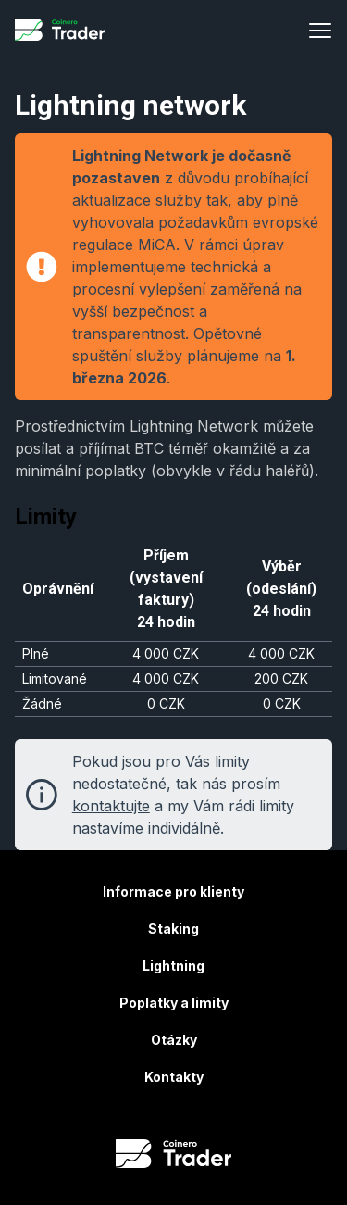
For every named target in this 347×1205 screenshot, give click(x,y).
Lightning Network (194, 426)
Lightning (173, 965)
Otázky (174, 1040)
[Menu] (320, 29)
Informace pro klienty (173, 891)
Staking (173, 928)
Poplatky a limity (174, 1002)
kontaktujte (111, 806)
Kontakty (174, 1077)
